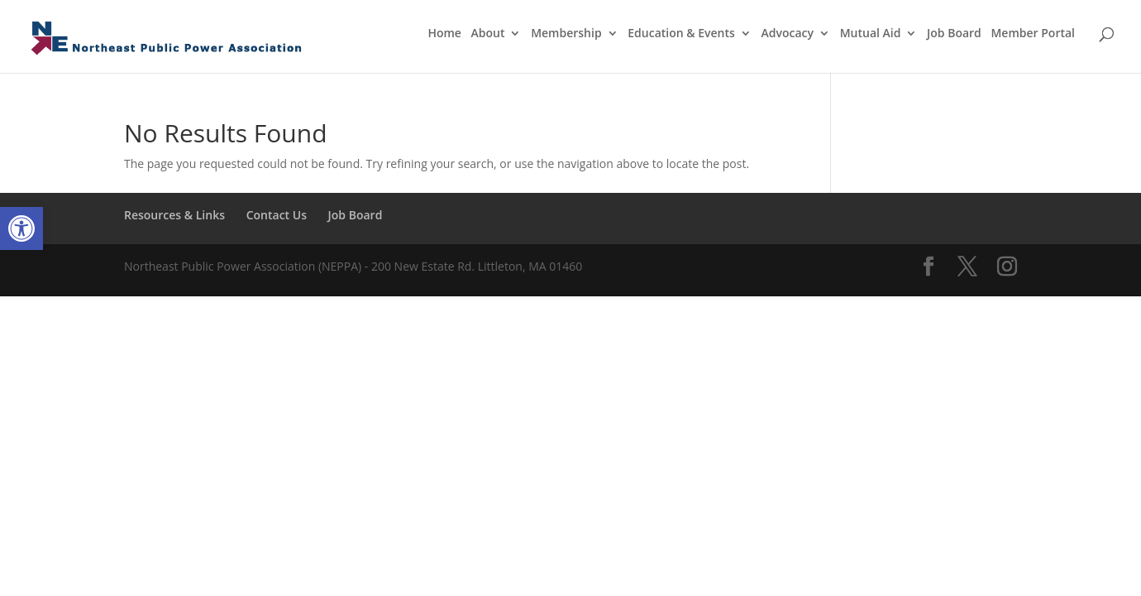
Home (444, 34)
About (488, 34)
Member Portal (1033, 34)
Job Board (954, 34)
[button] (21, 228)
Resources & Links (174, 215)
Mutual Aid (870, 34)
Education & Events (681, 34)
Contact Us (276, 215)
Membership (566, 34)
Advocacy (787, 34)
